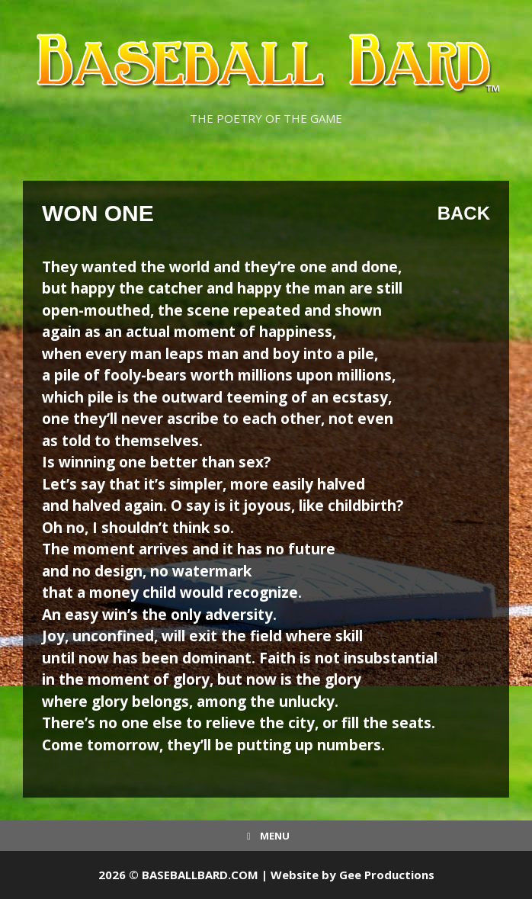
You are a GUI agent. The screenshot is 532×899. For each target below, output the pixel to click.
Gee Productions (386, 874)
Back (463, 213)
